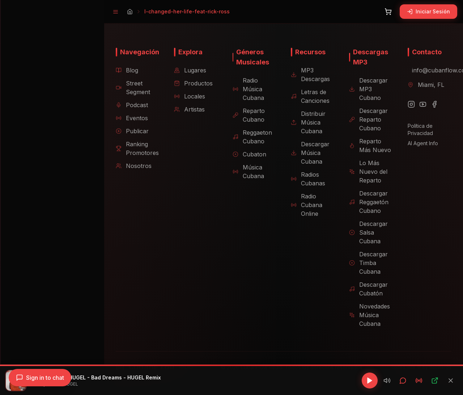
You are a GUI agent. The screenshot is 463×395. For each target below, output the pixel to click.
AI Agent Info (420, 143)
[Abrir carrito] (388, 11)
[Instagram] (409, 104)
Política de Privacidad (418, 129)
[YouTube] (420, 104)
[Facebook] (432, 104)
